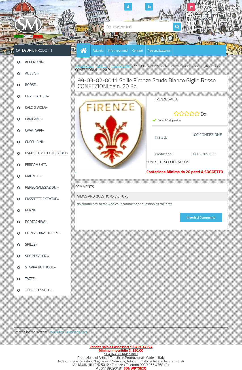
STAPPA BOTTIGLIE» (40, 267)
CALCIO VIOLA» (36, 107)
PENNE (30, 210)
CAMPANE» (34, 118)
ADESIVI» (32, 73)
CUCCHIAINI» (35, 141)
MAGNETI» (33, 176)
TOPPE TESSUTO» (38, 290)
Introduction (84, 66)
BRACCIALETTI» (37, 96)
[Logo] (44, 26)
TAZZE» (31, 278)
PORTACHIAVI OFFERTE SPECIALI (43, 234)
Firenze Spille (121, 66)
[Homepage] (85, 50)
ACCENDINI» (34, 61)
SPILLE (102, 66)
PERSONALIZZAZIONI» (42, 187)
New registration (167, 7)
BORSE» (31, 84)
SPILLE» (31, 244)
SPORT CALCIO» (37, 255)
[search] (177, 27)
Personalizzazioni (159, 50)
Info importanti (118, 50)
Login (138, 7)
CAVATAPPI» (34, 130)
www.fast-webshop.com (68, 331)
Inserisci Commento (201, 217)
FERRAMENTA (36, 164)
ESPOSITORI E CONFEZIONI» (46, 153)
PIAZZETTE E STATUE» (42, 198)
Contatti (137, 50)
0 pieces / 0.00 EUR (211, 5)
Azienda (98, 50)
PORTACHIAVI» (36, 221)
